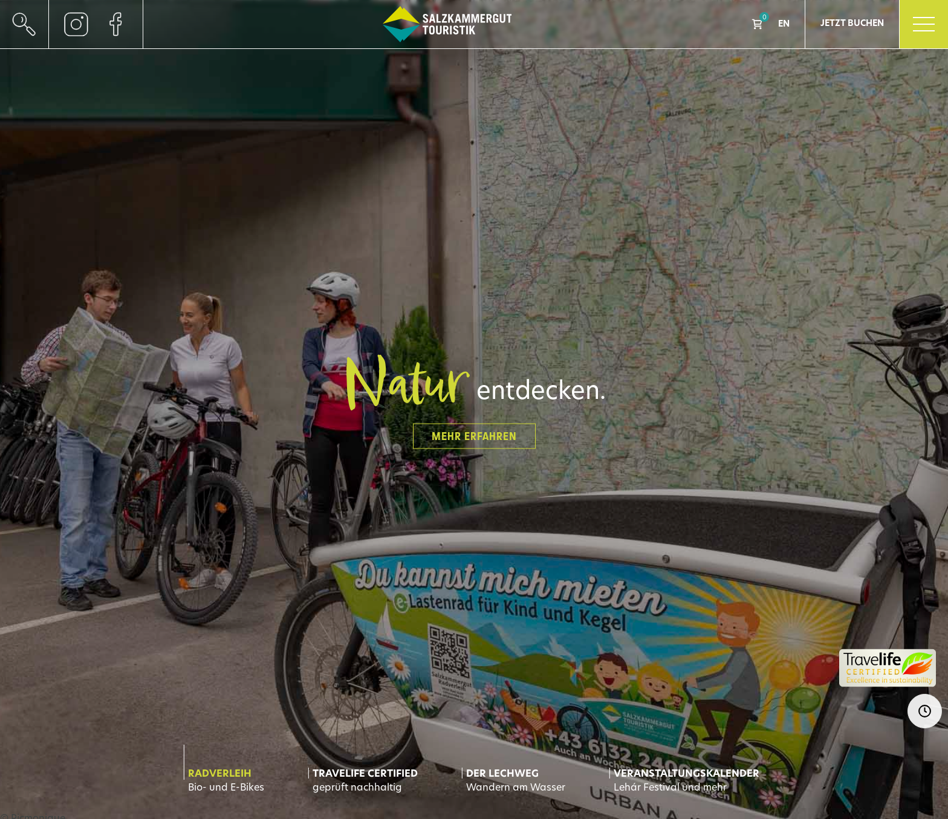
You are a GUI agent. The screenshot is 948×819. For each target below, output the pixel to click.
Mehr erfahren (474, 436)
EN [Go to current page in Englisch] (784, 24)
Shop (757, 24)
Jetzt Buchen (852, 23)
